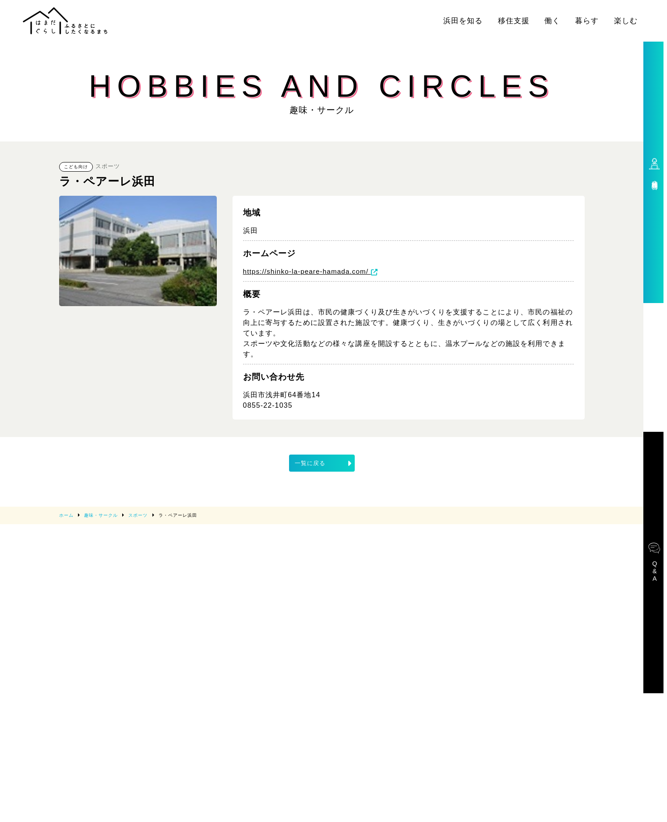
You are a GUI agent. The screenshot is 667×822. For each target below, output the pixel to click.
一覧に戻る (324, 463)
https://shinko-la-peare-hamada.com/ (313, 271)
